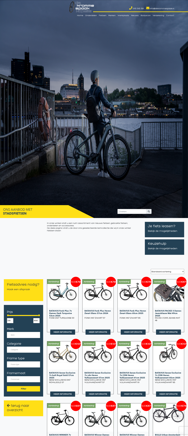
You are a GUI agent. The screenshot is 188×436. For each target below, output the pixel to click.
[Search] (132, 211)
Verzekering (158, 15)
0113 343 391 (136, 8)
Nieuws (135, 15)
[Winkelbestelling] (167, 271)
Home (80, 15)
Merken (112, 15)
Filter (23, 388)
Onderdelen (91, 15)
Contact (170, 15)
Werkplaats (123, 15)
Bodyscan (146, 15)
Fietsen (102, 15)
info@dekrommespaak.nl (160, 8)
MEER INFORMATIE (63, 332)
